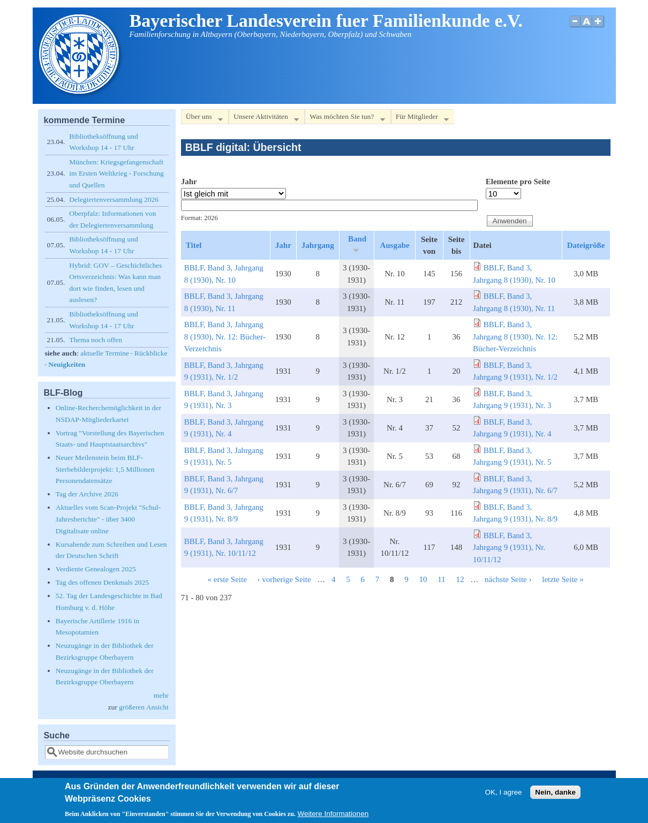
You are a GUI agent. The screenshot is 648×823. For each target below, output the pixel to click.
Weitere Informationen (333, 817)
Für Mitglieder (420, 118)
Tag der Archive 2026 (87, 494)
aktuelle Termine (104, 353)
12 (460, 579)
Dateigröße (586, 245)
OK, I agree (503, 795)
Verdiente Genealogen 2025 (96, 569)
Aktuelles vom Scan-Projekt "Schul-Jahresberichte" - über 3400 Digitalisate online (108, 518)
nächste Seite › (508, 579)
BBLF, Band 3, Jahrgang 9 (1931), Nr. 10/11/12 (509, 547)
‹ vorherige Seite (284, 579)
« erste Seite (227, 579)
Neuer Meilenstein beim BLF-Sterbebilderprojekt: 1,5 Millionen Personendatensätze (105, 469)
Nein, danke (555, 795)
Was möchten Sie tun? (345, 118)
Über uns (202, 118)
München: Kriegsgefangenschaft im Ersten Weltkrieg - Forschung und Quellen (116, 173)
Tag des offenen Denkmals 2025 (102, 582)
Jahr (189, 181)
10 (423, 579)
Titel (194, 245)
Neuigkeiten (66, 364)
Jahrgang (318, 245)
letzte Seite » (562, 579)
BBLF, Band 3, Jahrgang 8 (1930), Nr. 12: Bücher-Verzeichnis (225, 336)
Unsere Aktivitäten (264, 118)
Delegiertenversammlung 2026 (114, 199)
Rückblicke (150, 353)
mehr (161, 695)
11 (441, 579)
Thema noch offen (95, 340)
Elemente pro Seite (518, 181)
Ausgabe (394, 245)
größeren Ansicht (144, 707)
